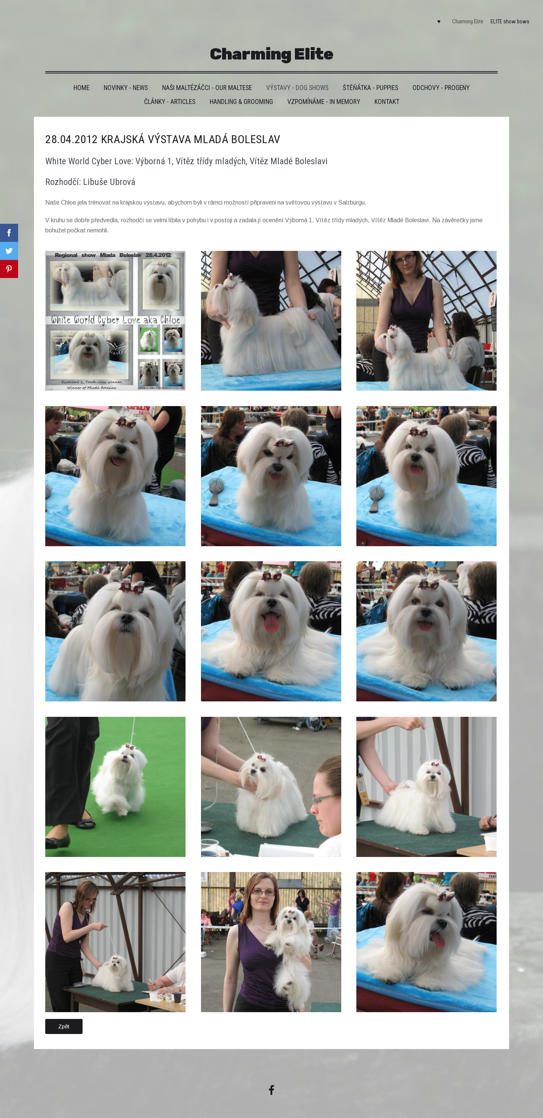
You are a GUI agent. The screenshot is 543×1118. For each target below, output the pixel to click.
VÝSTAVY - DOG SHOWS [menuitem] (297, 79)
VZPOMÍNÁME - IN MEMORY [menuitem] (323, 93)
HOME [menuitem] (81, 79)
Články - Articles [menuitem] (169, 93)
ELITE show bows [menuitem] (505, 17)
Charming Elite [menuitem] (463, 17)
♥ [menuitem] (434, 17)
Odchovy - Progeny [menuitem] (441, 79)
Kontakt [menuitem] (386, 93)
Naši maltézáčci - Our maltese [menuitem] (207, 79)
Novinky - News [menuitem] (126, 79)
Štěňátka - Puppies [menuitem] (370, 79)
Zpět (63, 1017)
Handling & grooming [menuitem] (241, 93)
